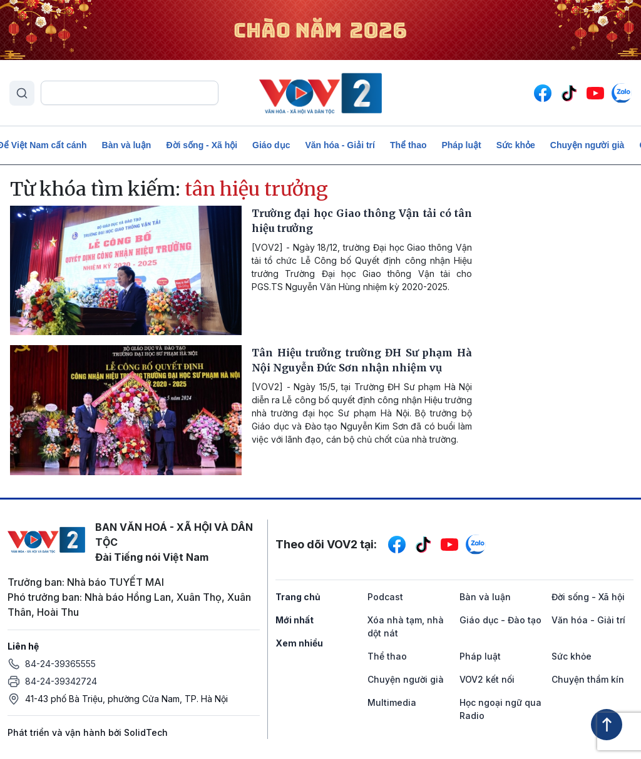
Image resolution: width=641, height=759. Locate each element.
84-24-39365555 (60, 663)
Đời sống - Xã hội (201, 145)
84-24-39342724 (61, 681)
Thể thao (408, 145)
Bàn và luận (126, 145)
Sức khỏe (515, 145)
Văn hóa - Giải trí (339, 145)
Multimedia (391, 702)
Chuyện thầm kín (587, 679)
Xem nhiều (299, 643)
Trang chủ (297, 596)
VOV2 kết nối (487, 679)
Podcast (385, 596)
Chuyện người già (587, 145)
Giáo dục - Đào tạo (500, 620)
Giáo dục (271, 145)
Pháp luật (461, 145)
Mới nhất (294, 620)
